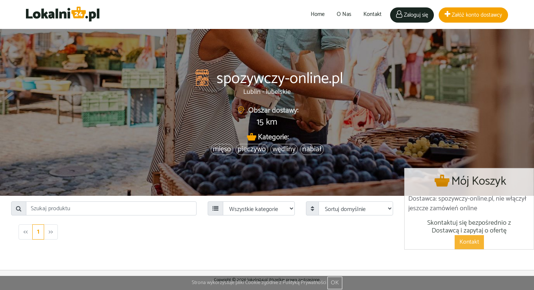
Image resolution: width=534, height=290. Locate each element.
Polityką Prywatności (304, 283)
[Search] (111, 208)
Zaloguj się (412, 15)
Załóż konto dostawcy (473, 15)
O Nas (344, 14)
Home (317, 14)
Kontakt (372, 14)
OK (335, 283)
